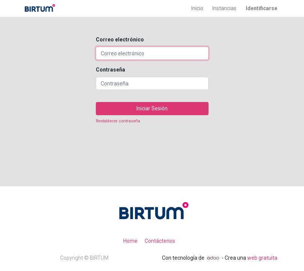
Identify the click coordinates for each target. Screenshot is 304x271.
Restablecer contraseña (118, 121)
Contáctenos (160, 241)
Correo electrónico (120, 40)
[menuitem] (197, 8)
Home (130, 241)
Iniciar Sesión (152, 108)
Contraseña (110, 70)
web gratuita (262, 258)
